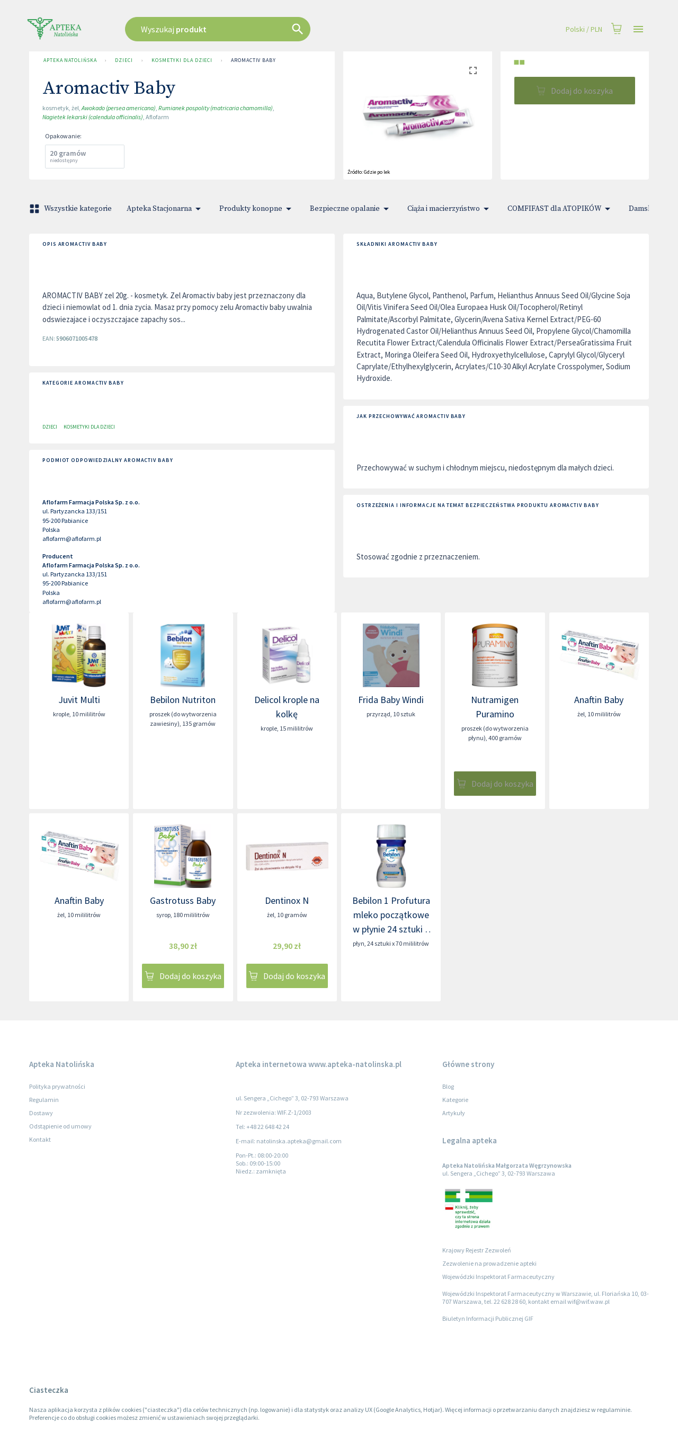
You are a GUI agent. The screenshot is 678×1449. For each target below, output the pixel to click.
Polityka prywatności (57, 1086)
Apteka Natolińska (70, 60)
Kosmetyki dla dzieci (182, 60)
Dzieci (124, 60)
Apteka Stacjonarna (165, 208)
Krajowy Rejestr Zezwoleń (476, 1250)
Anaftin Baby (598, 700)
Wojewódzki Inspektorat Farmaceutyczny (498, 1277)
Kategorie (455, 1100)
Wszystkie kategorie (71, 208)
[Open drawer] (638, 29)
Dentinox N (287, 900)
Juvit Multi (79, 700)
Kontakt (40, 1139)
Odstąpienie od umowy (60, 1126)
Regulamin (44, 1100)
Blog (448, 1086)
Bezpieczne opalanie (351, 208)
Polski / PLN (583, 29)
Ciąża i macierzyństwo (450, 208)
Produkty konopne (257, 208)
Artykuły (453, 1113)
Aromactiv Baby (253, 60)
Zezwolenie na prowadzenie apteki (489, 1263)
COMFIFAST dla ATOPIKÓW (560, 208)
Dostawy (41, 1113)
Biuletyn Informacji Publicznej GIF (487, 1318)
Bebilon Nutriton (183, 700)
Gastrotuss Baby (183, 900)
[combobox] (271, 29)
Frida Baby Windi (391, 700)
